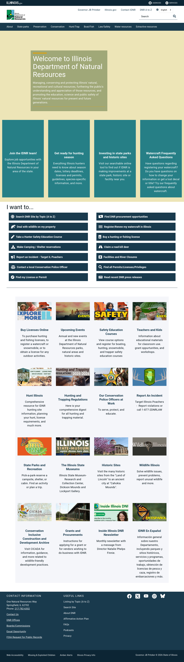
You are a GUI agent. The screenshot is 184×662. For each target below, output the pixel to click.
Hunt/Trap (74, 26)
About (10, 26)
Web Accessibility (15, 655)
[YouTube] (146, 597)
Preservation (39, 26)
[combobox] (166, 10)
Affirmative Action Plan (76, 618)
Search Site (70, 607)
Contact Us (13, 614)
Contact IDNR (128, 9)
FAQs (66, 624)
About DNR (69, 613)
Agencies (155, 2)
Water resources (123, 26)
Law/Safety (104, 26)
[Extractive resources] (159, 26)
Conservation (58, 26)
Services (171, 2)
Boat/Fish (89, 26)
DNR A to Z (146, 9)
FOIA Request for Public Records (24, 637)
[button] (48, 217)
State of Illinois (170, 655)
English (164, 10)
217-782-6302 (22, 608)
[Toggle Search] (174, 16)
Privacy (67, 636)
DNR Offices (13, 620)
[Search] (158, 16)
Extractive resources (146, 26)
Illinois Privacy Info (86, 655)
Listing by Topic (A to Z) (77, 601)
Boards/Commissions (18, 625)
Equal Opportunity (16, 631)
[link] (129, 597)
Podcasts (69, 630)
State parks (23, 26)
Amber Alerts (66, 655)
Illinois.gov (111, 9)
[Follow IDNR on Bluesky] (162, 597)
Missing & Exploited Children (41, 655)
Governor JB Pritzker (89, 9)
